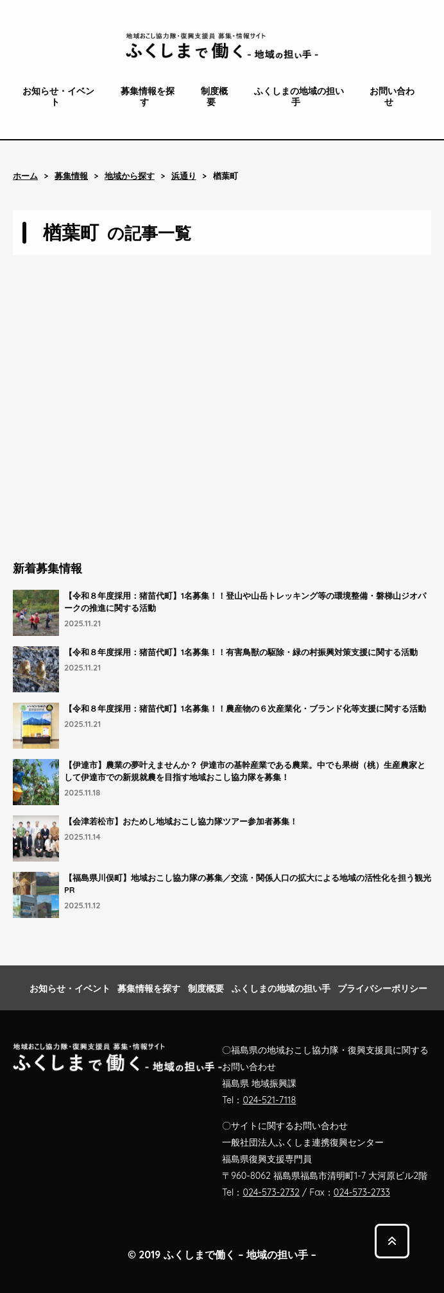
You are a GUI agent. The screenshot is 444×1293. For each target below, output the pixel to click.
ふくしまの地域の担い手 (299, 96)
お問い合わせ (392, 96)
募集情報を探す (148, 96)
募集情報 (71, 176)
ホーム (25, 176)
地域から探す (130, 176)
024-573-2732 (271, 1192)
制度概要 (214, 96)
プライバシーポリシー (382, 988)
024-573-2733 (362, 1192)
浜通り (183, 176)
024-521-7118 (269, 1100)
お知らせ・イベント (58, 96)
